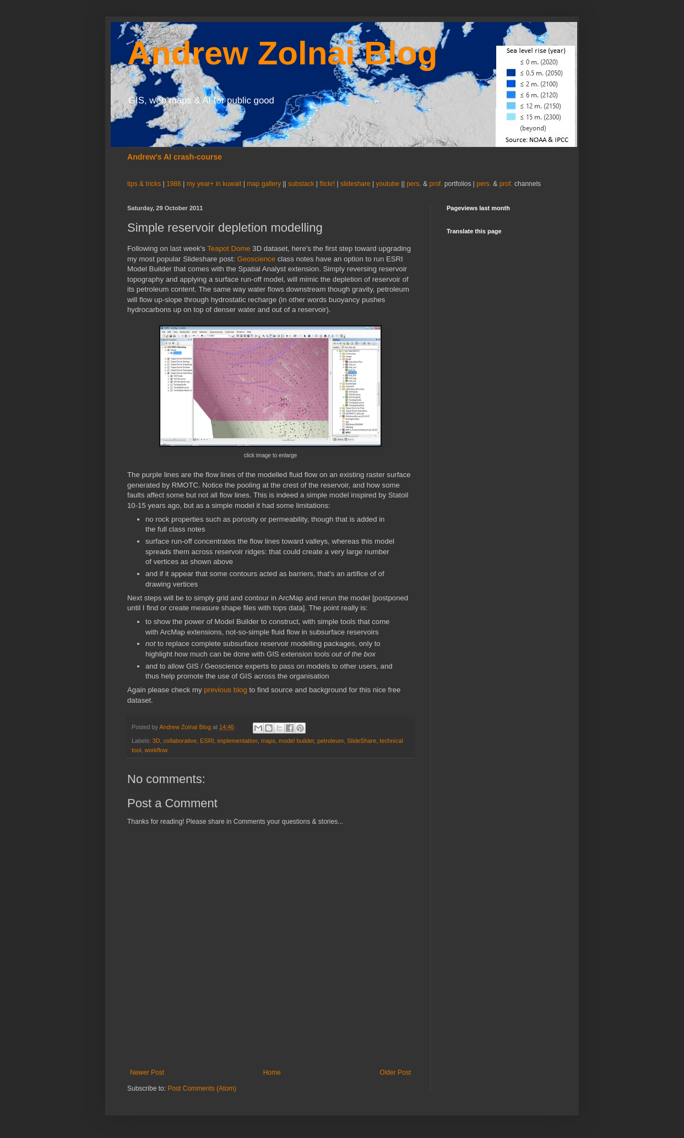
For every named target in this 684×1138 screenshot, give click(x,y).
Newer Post (147, 1072)
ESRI (207, 740)
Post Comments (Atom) (201, 1088)
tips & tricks (145, 184)
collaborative (180, 740)
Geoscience (256, 259)
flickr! (327, 184)
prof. (435, 184)
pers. (414, 184)
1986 (174, 184)
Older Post (395, 1072)
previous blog (225, 690)
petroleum (330, 740)
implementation (237, 740)
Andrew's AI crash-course (174, 156)
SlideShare (361, 740)
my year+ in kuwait (214, 184)
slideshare (355, 184)
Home (272, 1072)
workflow (155, 750)
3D (156, 740)
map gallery (264, 184)
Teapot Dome (228, 248)
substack (302, 184)
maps (268, 740)
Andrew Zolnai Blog (282, 53)
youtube (388, 184)
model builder (296, 740)
